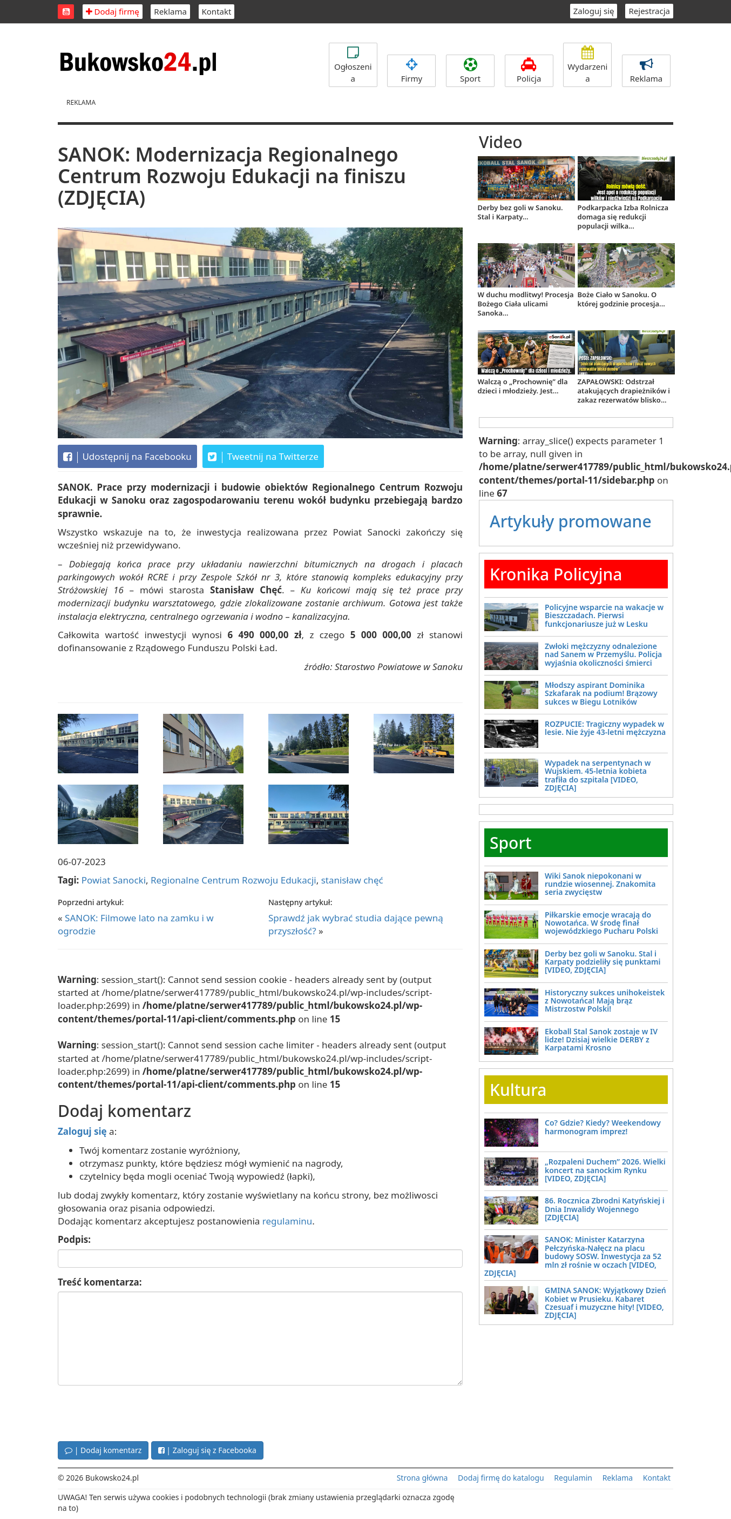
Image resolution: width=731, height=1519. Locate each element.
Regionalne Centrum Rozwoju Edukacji (233, 880)
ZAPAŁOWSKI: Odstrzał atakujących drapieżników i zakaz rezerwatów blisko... (624, 391)
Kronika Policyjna (556, 574)
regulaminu (287, 1221)
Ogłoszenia (353, 64)
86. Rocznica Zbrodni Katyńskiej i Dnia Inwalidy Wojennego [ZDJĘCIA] (605, 1208)
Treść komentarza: (100, 1282)
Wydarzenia (587, 64)
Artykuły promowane (571, 521)
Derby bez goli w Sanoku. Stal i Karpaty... (520, 212)
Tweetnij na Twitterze (263, 456)
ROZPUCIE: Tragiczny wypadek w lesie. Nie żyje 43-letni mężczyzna (605, 728)
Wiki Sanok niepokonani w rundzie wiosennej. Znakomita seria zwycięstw (600, 884)
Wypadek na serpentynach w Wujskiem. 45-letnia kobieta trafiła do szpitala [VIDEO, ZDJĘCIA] (598, 775)
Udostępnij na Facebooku (127, 456)
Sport (470, 71)
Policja (529, 71)
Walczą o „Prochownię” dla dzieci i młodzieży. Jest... (523, 386)
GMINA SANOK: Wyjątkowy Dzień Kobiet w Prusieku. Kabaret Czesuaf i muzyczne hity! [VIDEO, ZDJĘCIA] (605, 1302)
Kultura (518, 1090)
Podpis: (74, 1239)
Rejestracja (649, 10)
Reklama (170, 11)
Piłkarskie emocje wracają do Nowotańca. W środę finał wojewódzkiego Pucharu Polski (601, 922)
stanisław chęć (352, 880)
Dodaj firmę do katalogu (501, 1478)
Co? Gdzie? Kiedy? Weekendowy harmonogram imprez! (603, 1126)
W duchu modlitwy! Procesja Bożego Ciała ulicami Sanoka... (526, 304)
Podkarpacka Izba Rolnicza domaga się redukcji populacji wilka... (623, 217)
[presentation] (140, 1412)
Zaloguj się (593, 10)
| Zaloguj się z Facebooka (207, 1450)
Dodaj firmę (112, 11)
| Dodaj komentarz (103, 1450)
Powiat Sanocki (114, 880)
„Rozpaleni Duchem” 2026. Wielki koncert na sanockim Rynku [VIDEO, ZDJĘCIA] (605, 1169)
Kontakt (217, 11)
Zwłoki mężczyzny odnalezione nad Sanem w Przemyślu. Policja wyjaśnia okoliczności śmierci (603, 654)
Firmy (411, 71)
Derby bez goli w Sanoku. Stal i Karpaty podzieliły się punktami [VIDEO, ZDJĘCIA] (602, 961)
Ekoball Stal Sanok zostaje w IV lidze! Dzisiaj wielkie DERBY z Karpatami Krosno (601, 1039)
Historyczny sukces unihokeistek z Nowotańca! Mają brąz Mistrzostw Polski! (605, 1000)
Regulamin (573, 1478)
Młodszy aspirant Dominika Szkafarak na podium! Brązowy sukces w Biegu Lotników (601, 693)
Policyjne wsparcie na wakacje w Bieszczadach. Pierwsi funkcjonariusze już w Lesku (604, 615)
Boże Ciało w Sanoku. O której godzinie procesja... (621, 299)
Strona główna (422, 1478)
